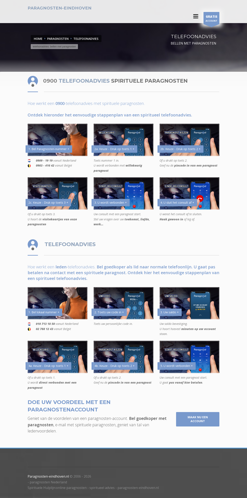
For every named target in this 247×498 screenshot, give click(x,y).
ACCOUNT (211, 19)
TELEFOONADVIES (85, 39)
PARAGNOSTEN (58, 39)
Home (38, 39)
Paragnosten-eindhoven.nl (48, 476)
